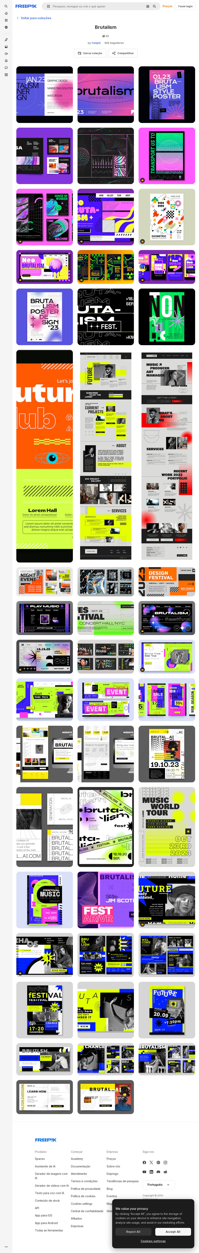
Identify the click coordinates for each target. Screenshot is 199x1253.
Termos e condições (84, 1181)
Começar (77, 1151)
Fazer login (185, 6)
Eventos (112, 1196)
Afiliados (76, 1218)
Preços (167, 6)
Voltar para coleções (33, 18)
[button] (47, 6)
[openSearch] (6, 6)
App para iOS (43, 1215)
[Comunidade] (6, 27)
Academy (77, 1158)
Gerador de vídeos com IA (52, 1185)
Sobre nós (113, 1166)
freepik (96, 42)
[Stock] (6, 20)
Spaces (40, 1158)
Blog (110, 1188)
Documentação (80, 1166)
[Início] (6, 13)
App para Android (46, 1223)
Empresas (77, 1226)
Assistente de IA (45, 1166)
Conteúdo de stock (47, 1200)
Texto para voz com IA (49, 1193)
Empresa (112, 1151)
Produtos (41, 1151)
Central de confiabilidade (87, 1211)
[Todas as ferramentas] (6, 75)
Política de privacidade (85, 1188)
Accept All (173, 1231)
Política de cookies (83, 1196)
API (37, 1208)
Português (159, 1184)
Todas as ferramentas (49, 1230)
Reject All (133, 1231)
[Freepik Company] (46, 1139)
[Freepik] (26, 6)
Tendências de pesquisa (123, 1181)
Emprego (112, 1173)
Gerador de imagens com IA (51, 1176)
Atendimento (79, 1173)
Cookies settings (81, 1203)
